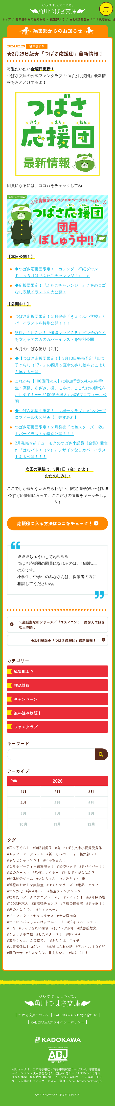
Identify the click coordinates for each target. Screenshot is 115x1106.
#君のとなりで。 (20, 909)
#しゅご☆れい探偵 (33, 927)
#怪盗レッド (66, 866)
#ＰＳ (11, 927)
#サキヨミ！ (95, 903)
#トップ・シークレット (25, 853)
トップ (6, 19)
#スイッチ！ (73, 897)
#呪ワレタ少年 (62, 927)
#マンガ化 (15, 890)
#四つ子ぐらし (18, 847)
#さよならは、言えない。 (46, 952)
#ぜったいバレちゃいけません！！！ (35, 921)
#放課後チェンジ (44, 903)
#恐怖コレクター (46, 872)
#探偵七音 (15, 952)
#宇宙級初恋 (66, 915)
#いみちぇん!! (46, 878)
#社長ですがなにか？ (78, 872)
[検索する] (101, 754)
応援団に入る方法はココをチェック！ (55, 523)
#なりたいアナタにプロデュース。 (34, 897)
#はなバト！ (78, 952)
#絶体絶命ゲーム (20, 878)
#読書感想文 (86, 927)
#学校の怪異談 (71, 903)
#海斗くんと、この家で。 (27, 940)
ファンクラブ (26, 727)
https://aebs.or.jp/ (90, 1081)
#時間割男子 (42, 847)
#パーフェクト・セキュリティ (30, 915)
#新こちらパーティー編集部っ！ (71, 853)
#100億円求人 (17, 903)
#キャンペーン (47, 909)
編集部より (57, 19)
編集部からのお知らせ (30, 19)
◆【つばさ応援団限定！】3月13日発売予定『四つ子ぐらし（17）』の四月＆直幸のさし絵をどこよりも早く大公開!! (60, 365)
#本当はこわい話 (59, 946)
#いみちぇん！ (54, 860)
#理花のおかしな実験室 (25, 884)
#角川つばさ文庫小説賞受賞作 (78, 847)
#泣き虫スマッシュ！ (83, 921)
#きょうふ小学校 (20, 934)
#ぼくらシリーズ (59, 884)
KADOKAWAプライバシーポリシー (57, 1022)
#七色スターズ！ (49, 934)
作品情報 (22, 685)
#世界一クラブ (87, 884)
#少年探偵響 (95, 897)
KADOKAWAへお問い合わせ (75, 1014)
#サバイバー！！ (92, 866)
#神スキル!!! (35, 890)
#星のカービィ (18, 872)
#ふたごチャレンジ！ (23, 860)
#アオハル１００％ (90, 946)
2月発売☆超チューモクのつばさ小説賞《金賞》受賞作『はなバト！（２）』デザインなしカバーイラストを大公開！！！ (61, 450)
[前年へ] (14, 781)
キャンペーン (26, 699)
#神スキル (73, 934)
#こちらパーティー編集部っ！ (30, 866)
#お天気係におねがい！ (25, 946)
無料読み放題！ (28, 713)
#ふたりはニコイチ (65, 940)
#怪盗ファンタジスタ (64, 890)
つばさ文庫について (33, 1014)
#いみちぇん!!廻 (72, 878)
